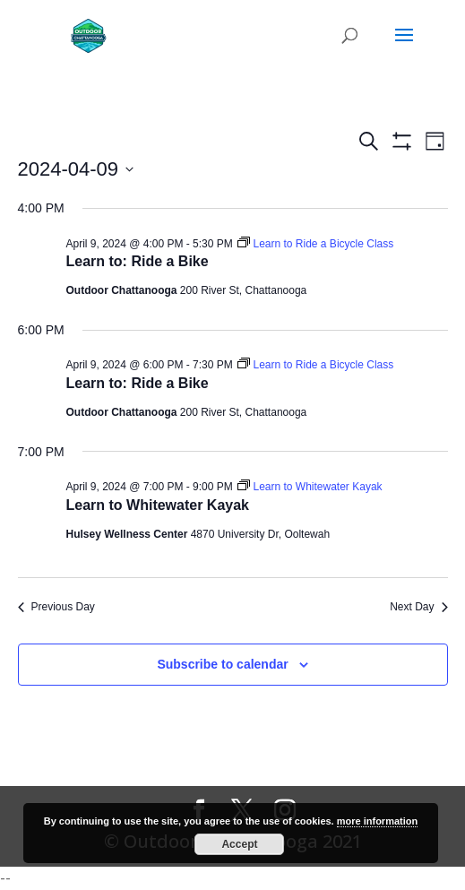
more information (377, 821)
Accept (239, 844)
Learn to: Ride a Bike (137, 261)
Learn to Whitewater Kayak (158, 505)
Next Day (418, 607)
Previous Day (56, 607)
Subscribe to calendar (222, 664)
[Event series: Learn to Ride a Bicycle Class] (315, 244)
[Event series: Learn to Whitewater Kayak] (309, 486)
